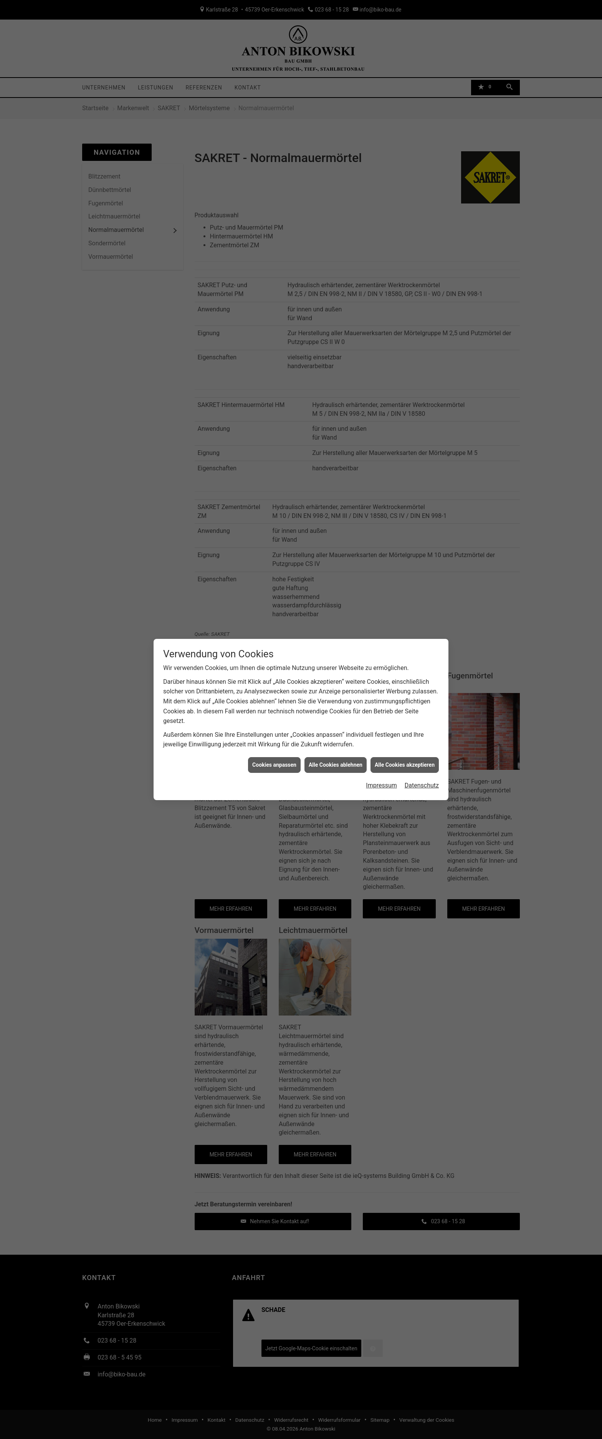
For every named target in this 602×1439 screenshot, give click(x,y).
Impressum (381, 785)
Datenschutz (422, 785)
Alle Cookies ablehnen (335, 765)
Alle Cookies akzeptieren (405, 765)
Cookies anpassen (274, 765)
